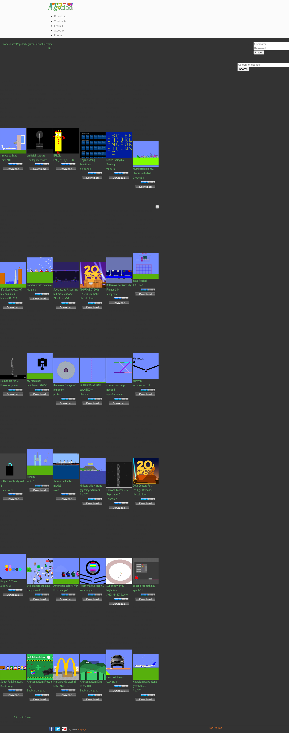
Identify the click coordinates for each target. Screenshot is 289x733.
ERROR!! (57, 155)
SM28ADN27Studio (117, 594)
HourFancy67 (60, 590)
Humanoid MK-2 (9, 381)
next (29, 717)
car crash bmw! (114, 677)
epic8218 (5, 160)
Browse (4, 44)
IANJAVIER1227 (8, 298)
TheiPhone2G (61, 298)
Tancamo (111, 499)
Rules (45, 44)
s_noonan (85, 169)
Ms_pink (31, 289)
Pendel (31, 477)
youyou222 (6, 490)
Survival (137, 381)
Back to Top (215, 728)
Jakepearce (112, 294)
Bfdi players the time (38, 586)
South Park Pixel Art (11, 681)
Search (12, 44)
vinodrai (110, 169)
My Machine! (34, 381)
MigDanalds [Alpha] (64, 681)
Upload (38, 44)
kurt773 (31, 481)
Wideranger (86, 590)
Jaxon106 (5, 586)
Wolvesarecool (141, 385)
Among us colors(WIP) (65, 586)
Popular (20, 44)
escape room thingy (144, 586)
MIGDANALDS (61, 686)
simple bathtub (8, 155)
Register (29, 44)
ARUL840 (138, 285)
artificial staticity (36, 155)
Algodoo (60, 7)
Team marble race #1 (92, 586)
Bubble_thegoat (36, 690)
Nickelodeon (87, 298)
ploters (57, 394)
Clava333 (111, 681)
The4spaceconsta (37, 160)
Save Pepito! (140, 281)
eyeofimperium (114, 394)
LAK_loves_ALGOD (63, 160)
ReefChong (6, 686)
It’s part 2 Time (8, 581)
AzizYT (57, 490)
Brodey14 (138, 177)
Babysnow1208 (35, 590)
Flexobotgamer (9, 385)
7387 (22, 717)
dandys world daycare (39, 285)
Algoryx (82, 729)
